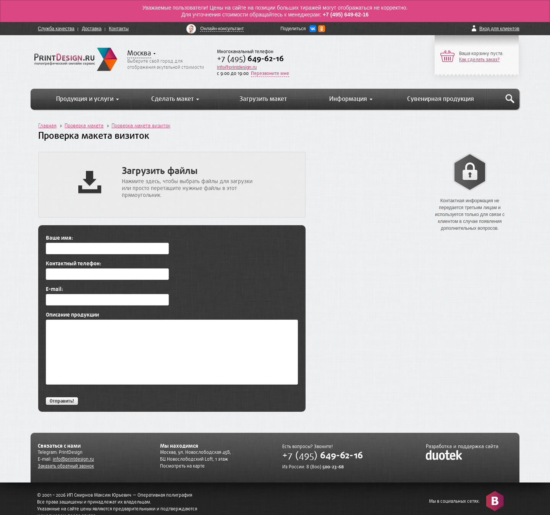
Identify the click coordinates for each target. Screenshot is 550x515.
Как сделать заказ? (479, 60)
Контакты (119, 28)
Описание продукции (72, 315)
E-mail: (54, 289)
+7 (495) (250, 59)
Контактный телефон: (73, 263)
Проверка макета (84, 125)
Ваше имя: (59, 238)
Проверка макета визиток (141, 125)
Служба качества (56, 28)
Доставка (92, 28)
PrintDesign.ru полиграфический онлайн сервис (75, 59)
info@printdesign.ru (237, 67)
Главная (47, 125)
